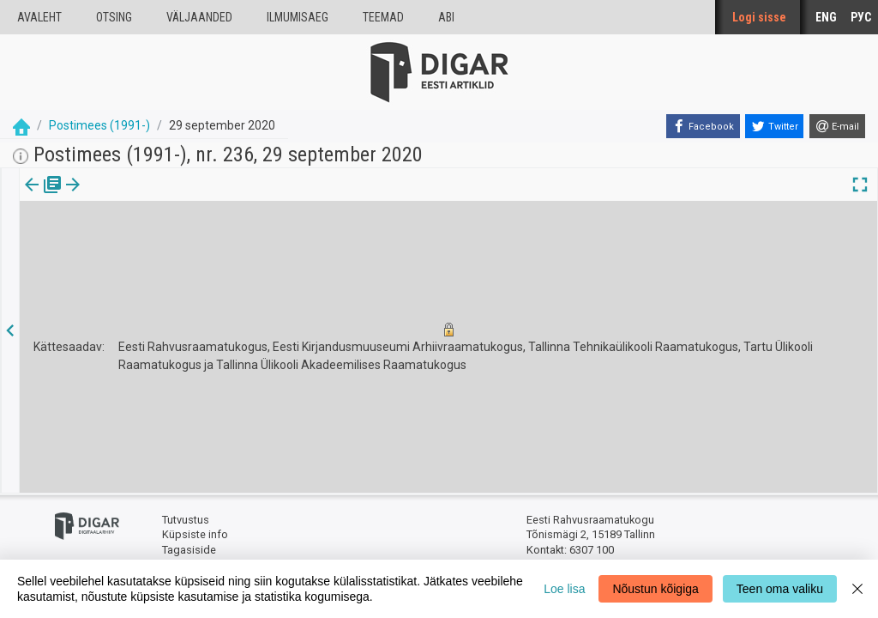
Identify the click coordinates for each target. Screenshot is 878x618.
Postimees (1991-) (99, 125)
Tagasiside (189, 549)
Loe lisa (564, 589)
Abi (446, 17)
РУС (861, 17)
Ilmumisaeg (297, 17)
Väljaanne (43, 196)
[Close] (857, 588)
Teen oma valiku (780, 589)
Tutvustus (185, 519)
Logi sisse (759, 17)
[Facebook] (703, 126)
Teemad (383, 17)
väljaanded (199, 17)
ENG (826, 17)
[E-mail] (837, 126)
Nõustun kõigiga (655, 589)
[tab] (43, 197)
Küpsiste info (195, 534)
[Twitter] (774, 126)
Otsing (114, 17)
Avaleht (39, 17)
